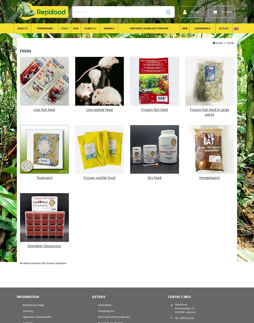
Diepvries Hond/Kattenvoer (149, 28)
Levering (28, 311)
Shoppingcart (106, 311)
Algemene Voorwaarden (37, 317)
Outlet (224, 28)
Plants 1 (90, 28)
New (185, 28)
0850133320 (187, 318)
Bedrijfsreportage (33, 305)
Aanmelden (105, 305)
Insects (22, 28)
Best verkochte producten (114, 317)
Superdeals (202, 28)
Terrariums (45, 28)
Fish (76, 28)
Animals (109, 28)
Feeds (64, 28)
